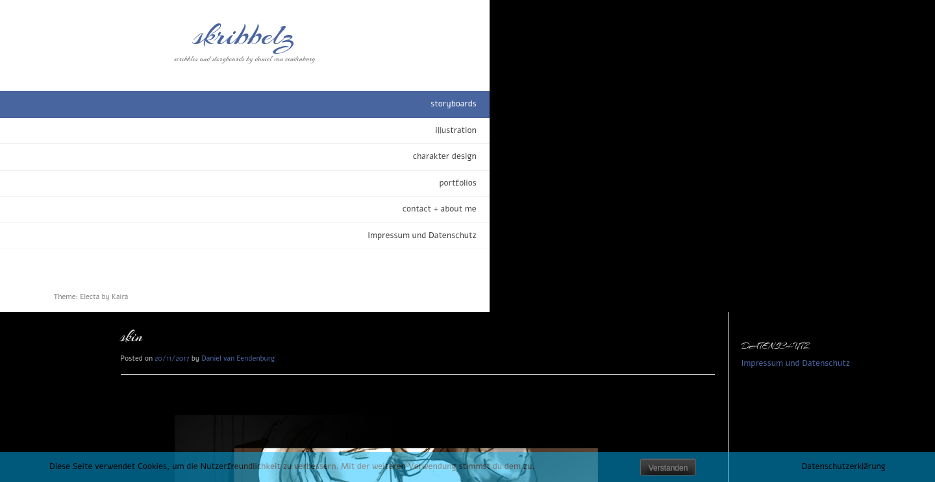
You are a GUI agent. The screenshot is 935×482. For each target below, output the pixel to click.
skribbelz (91, 35)
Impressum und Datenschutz (114, 235)
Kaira (120, 297)
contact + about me (132, 209)
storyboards (146, 104)
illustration (148, 130)
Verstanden (668, 467)
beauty (238, 428)
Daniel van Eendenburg (312, 46)
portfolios (150, 183)
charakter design (137, 156)
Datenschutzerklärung (844, 466)
